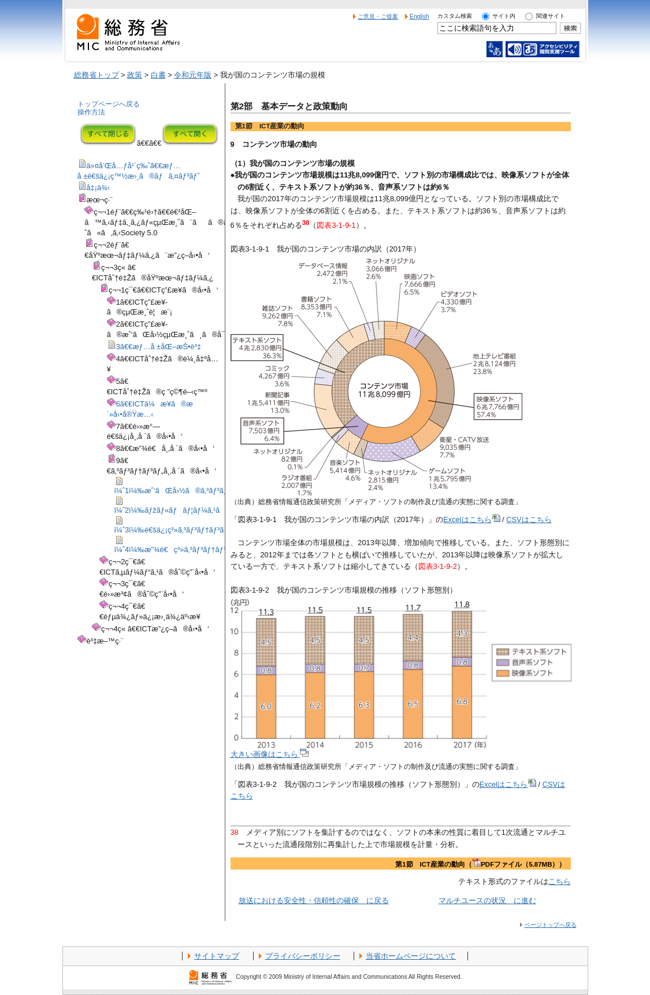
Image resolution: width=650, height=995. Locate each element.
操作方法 (91, 112)
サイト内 (503, 16)
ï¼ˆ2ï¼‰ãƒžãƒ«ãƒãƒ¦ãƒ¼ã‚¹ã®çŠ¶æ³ (186, 510)
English (419, 16)
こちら (559, 881)
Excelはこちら (471, 519)
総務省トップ (96, 75)
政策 (134, 75)
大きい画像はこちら (270, 754)
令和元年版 (192, 75)
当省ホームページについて (411, 956)
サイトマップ (216, 956)
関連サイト (550, 16)
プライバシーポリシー (302, 956)
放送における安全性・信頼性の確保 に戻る (314, 900)
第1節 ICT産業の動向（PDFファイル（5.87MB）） (480, 864)
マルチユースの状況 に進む (487, 900)
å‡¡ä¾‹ (98, 187)
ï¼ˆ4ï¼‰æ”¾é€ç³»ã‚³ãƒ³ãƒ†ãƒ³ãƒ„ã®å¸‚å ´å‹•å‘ (202, 549)
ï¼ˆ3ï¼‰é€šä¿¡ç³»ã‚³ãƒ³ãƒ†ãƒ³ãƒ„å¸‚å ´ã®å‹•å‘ (199, 530)
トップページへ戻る (108, 104)
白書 (158, 75)
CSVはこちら (528, 519)
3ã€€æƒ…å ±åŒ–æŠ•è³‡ (158, 346)
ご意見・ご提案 (378, 16)
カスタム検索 (454, 16)
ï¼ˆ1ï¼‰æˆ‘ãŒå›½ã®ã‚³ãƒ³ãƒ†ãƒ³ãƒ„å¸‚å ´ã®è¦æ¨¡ (211, 490)
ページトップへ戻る (551, 925)
